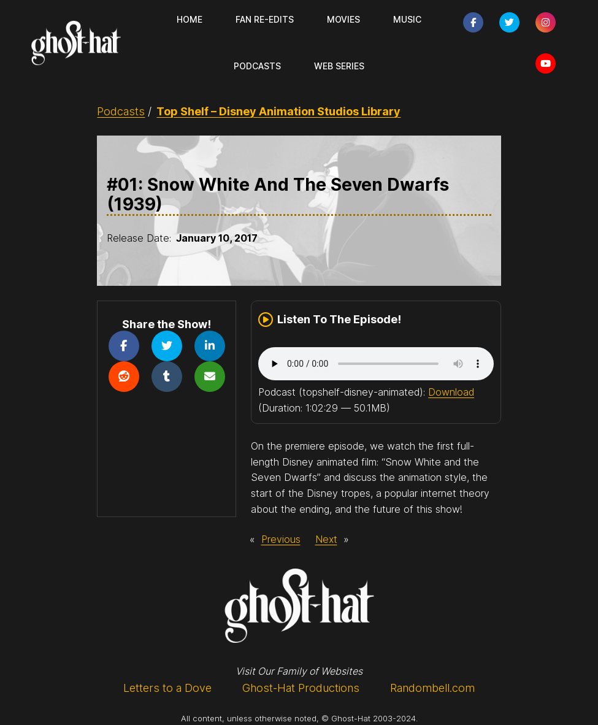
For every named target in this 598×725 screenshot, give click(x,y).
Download (451, 392)
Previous (281, 539)
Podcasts (121, 111)
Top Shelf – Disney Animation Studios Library (278, 111)
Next (326, 539)
